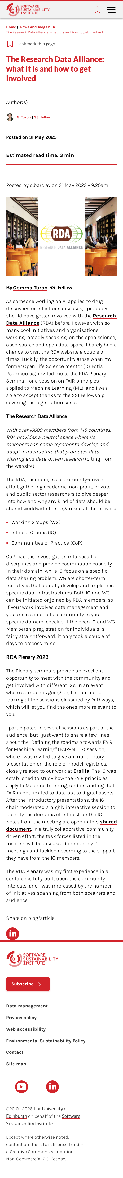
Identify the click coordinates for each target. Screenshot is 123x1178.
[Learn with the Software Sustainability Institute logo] (28, 9)
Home (11, 27)
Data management (27, 1006)
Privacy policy (21, 1017)
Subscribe (22, 984)
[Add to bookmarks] (58, 44)
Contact (14, 1052)
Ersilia (81, 771)
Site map (16, 1064)
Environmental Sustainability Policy (45, 1041)
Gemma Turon (30, 288)
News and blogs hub (37, 27)
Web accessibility (26, 1029)
